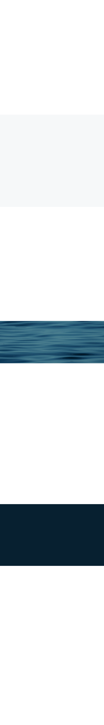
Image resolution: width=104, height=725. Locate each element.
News (26, 4)
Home (12, 698)
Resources (13, 708)
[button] (38, 4)
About (31, 4)
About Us (13, 703)
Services (12, 705)
